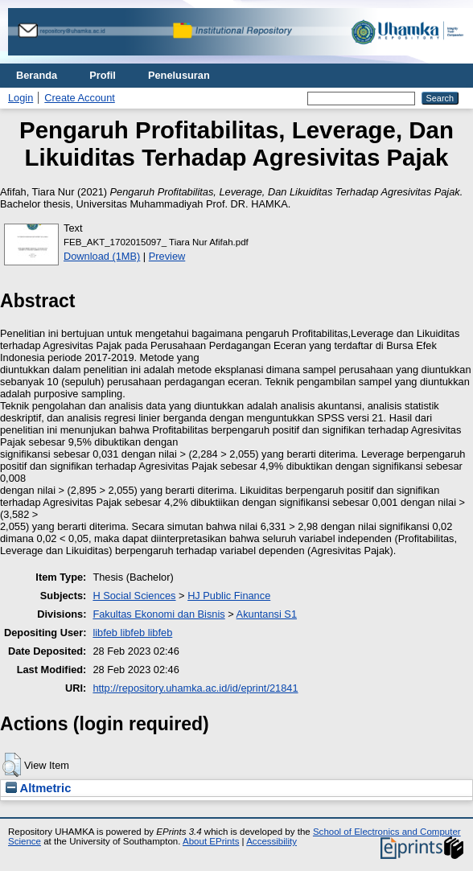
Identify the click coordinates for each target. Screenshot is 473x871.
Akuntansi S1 (266, 614)
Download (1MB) (102, 256)
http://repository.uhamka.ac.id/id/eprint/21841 (195, 688)
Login (20, 98)
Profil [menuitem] (102, 75)
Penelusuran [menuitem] (179, 75)
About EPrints (211, 841)
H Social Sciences (134, 596)
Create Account (79, 98)
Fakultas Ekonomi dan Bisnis (158, 614)
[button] (11, 765)
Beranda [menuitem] (36, 75)
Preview (167, 256)
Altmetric (38, 788)
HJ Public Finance (228, 596)
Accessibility (271, 841)
